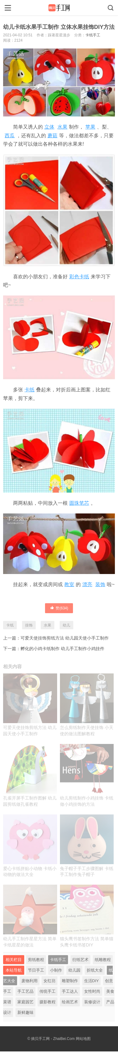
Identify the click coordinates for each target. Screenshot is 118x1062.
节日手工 (36, 970)
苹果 (90, 127)
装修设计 (92, 1002)
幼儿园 (74, 970)
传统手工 (47, 991)
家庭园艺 (25, 1002)
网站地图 (83, 1039)
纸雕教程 (103, 959)
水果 (62, 127)
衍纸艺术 (80, 959)
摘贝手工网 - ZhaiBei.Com (53, 1039)
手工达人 (70, 991)
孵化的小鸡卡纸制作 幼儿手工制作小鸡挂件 (62, 648)
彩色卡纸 (79, 276)
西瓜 (10, 135)
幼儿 (66, 625)
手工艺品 (25, 991)
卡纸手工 (92, 35)
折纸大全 (95, 970)
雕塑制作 (70, 980)
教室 (69, 584)
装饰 (100, 584)
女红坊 (49, 980)
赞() (59, 607)
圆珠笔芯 (79, 503)
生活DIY (91, 980)
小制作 (56, 970)
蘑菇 (52, 135)
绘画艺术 (70, 1002)
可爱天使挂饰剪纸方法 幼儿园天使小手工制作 (64, 638)
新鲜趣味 (25, 1012)
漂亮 (87, 584)
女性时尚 (92, 991)
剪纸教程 (36, 959)
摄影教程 (47, 1002)
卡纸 (29, 389)
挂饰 (29, 625)
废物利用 (29, 980)
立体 (49, 127)
